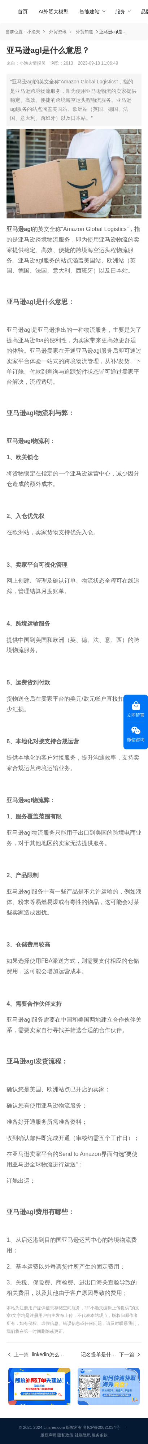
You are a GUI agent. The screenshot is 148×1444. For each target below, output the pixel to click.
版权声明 (48, 1435)
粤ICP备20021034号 (101, 1427)
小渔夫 (33, 31)
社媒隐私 (83, 1435)
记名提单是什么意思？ (98, 1354)
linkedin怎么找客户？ (49, 1354)
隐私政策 (65, 1435)
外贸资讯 (57, 31)
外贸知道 (84, 31)
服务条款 (100, 1435)
